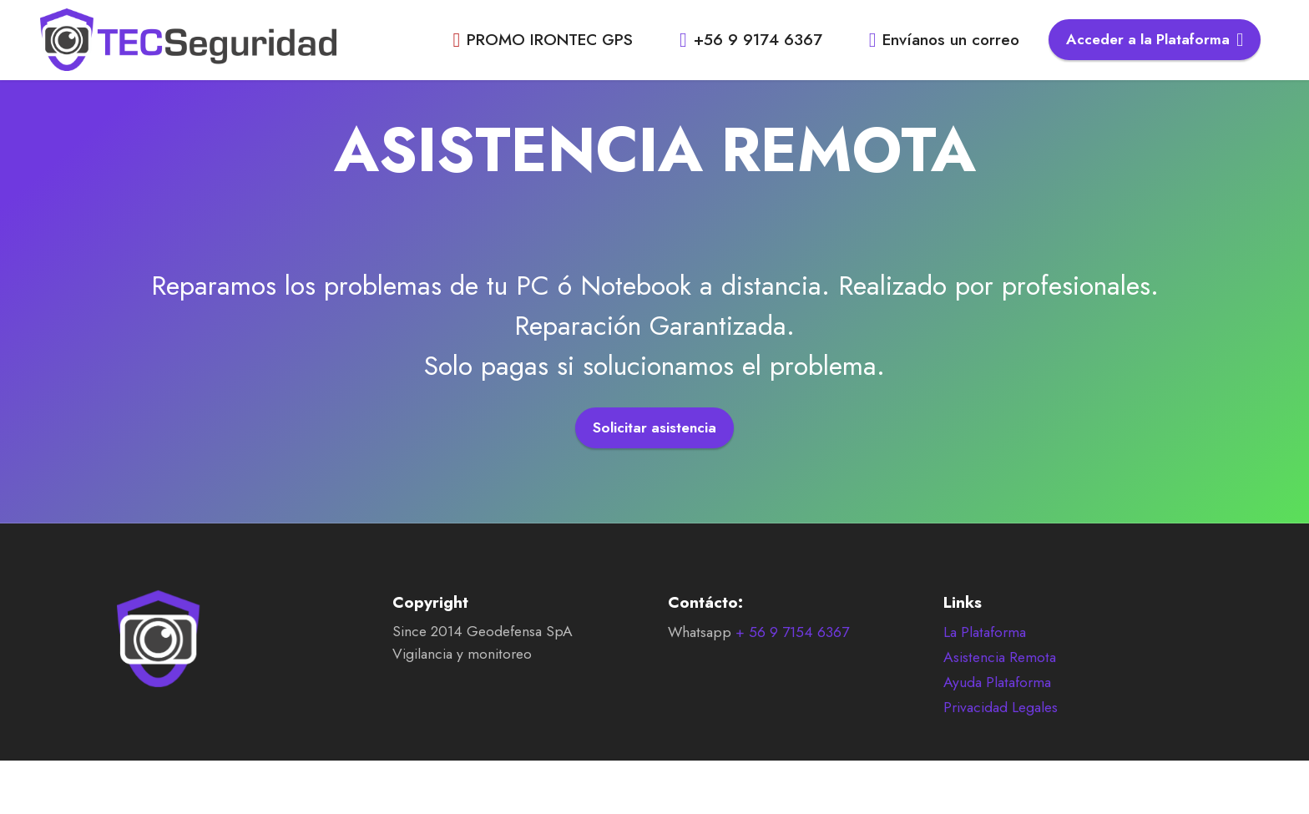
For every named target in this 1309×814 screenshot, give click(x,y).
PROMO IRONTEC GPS (545, 39)
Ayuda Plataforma (997, 707)
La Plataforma (984, 657)
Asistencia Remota (999, 682)
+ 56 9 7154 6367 (792, 657)
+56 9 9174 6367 (753, 39)
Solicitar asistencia (654, 427)
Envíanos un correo (944, 39)
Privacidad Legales (1000, 732)
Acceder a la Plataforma (1154, 39)
